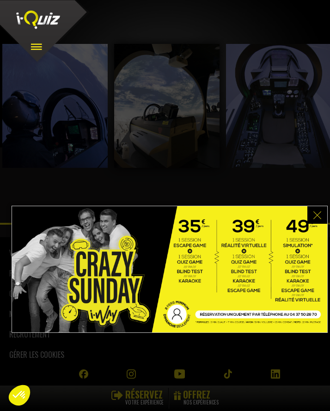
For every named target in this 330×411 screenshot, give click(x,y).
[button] (19, 395)
